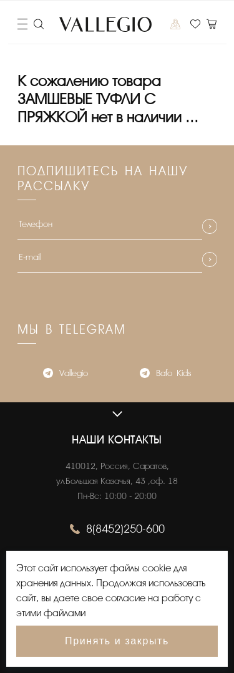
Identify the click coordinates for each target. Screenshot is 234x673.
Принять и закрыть (117, 641)
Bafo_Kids (165, 374)
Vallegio (65, 374)
